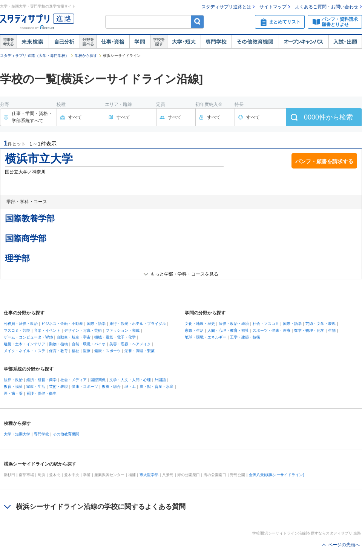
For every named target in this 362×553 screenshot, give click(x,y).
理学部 (17, 258)
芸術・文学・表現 (320, 324)
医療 (86, 351)
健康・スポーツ (107, 351)
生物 (332, 330)
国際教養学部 (30, 218)
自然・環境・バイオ (89, 344)
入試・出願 (345, 42)
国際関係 (98, 380)
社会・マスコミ (266, 324)
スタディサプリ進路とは (226, 6)
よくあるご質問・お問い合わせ (326, 6)
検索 (197, 21)
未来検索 (33, 42)
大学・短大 (184, 42)
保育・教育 (58, 351)
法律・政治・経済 (234, 324)
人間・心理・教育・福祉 (228, 330)
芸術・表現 (58, 386)
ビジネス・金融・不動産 (62, 324)
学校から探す (86, 56)
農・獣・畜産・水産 (156, 386)
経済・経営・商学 (41, 380)
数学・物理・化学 (309, 330)
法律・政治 (13, 380)
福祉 (75, 351)
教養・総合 (111, 386)
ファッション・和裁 (123, 330)
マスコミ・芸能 (17, 330)
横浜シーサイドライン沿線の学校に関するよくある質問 (101, 506)
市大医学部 (149, 475)
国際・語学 (96, 324)
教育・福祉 (13, 386)
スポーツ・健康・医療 (271, 330)
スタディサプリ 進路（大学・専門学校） (34, 56)
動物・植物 (58, 344)
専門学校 (216, 42)
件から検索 (328, 117)
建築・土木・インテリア (24, 344)
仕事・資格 (112, 42)
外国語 (160, 380)
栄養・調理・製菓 (139, 351)
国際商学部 (25, 238)
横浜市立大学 (39, 158)
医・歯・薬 (13, 393)
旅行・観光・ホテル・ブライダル (137, 324)
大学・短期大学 (17, 434)
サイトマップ (273, 6)
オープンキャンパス (303, 42)
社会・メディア (73, 380)
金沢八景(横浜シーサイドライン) (276, 475)
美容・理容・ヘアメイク (130, 344)
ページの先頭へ (344, 544)
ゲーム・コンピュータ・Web (28, 337)
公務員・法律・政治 (21, 324)
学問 (139, 42)
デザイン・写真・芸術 (83, 330)
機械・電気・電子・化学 (115, 337)
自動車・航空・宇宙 (73, 337)
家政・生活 (194, 330)
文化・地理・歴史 (200, 324)
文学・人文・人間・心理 (130, 380)
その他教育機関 (255, 42)
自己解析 (64, 42)
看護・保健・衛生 (41, 393)
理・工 (130, 386)
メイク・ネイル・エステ (24, 351)
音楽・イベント (47, 330)
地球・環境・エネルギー (205, 337)
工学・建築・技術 (245, 337)
